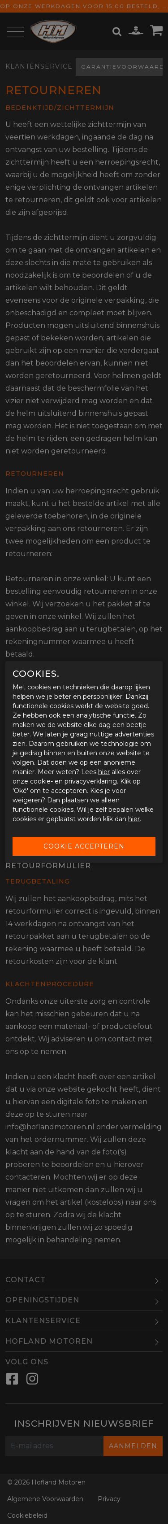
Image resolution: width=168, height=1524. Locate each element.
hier (104, 772)
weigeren (27, 800)
